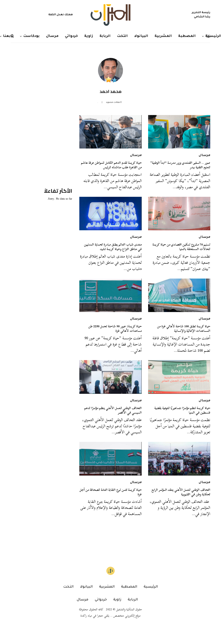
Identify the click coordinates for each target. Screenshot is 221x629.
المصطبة (129, 587)
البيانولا (86, 587)
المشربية (107, 587)
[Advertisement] (40, 142)
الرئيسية (151, 587)
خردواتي (101, 600)
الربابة (133, 600)
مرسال (204, 155)
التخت (68, 587)
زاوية (117, 600)
